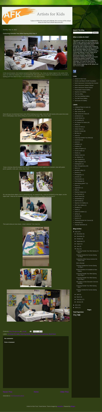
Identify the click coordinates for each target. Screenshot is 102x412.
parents (77, 172)
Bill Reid (77, 133)
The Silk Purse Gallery (81, 98)
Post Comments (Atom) (17, 396)
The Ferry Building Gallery (82, 96)
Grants (76, 153)
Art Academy (78, 120)
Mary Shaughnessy (42, 334)
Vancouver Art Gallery (81, 100)
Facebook (78, 65)
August (79, 244)
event (76, 142)
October (79, 238)
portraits (77, 177)
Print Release (78, 181)
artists (76, 124)
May (78, 249)
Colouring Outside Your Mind (28, 334)
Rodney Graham (79, 192)
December (80, 234)
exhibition (77, 144)
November (80, 236)
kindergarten (78, 164)
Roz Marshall (78, 194)
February (79, 299)
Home (36, 392)
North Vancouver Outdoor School (84, 85)
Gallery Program (79, 148)
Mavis (76, 168)
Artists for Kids (79, 126)
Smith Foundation (80, 211)
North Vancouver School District (84, 87)
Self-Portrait (78, 200)
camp (76, 135)
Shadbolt (77, 207)
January (79, 302)
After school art (79, 111)
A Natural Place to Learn (81, 107)
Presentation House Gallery (82, 89)
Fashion (77, 146)
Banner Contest (79, 131)
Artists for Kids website (87, 62)
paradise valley (79, 170)
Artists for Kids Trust (80, 79)
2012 (76, 231)
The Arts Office (79, 94)
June (78, 246)
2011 (76, 305)
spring (76, 214)
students (77, 216)
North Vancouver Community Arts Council (86, 83)
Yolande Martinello (80, 224)
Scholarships (78, 198)
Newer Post (7, 392)
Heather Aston (79, 155)
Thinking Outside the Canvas (83, 220)
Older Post (64, 392)
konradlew (60, 406)
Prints (76, 185)
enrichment (78, 140)
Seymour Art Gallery (80, 92)
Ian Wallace (78, 157)
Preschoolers (78, 179)
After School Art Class (81, 113)
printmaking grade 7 (80, 183)
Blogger (73, 406)
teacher (77, 218)
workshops (78, 222)
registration (78, 187)
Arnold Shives (78, 118)
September (80, 241)
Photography (78, 174)
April (78, 294)
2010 (76, 307)
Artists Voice (78, 129)
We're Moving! (80, 263)
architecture (78, 116)
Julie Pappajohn (79, 161)
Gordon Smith (78, 150)
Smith (76, 209)
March (79, 297)
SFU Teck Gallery (80, 205)
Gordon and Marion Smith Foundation (85, 81)
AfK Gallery (78, 109)
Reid (76, 190)
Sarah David (52, 334)
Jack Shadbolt (79, 159)
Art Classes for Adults (13, 334)
